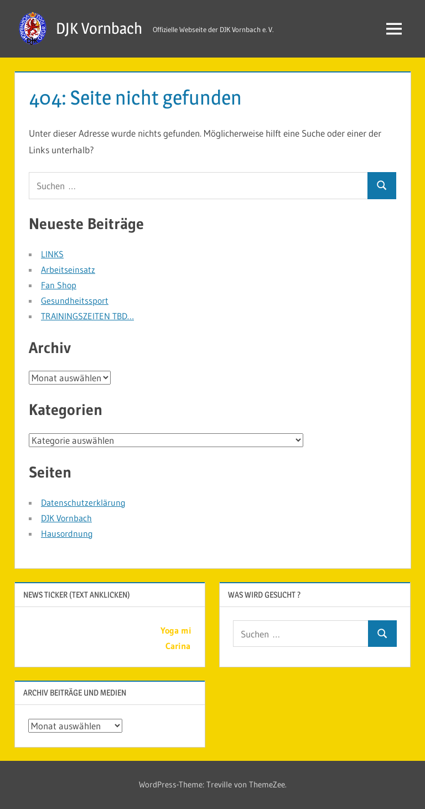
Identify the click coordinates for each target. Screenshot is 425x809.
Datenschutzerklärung (83, 502)
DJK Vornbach (99, 28)
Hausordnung (67, 533)
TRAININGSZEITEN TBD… (87, 315)
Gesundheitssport (74, 300)
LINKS (52, 254)
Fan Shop (58, 285)
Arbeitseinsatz (68, 269)
